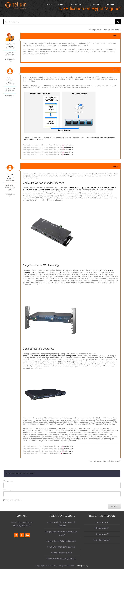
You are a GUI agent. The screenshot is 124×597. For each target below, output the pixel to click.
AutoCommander (102, 540)
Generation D (102, 522)
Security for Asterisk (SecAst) (62, 541)
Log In (114, 506)
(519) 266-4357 (24, 525)
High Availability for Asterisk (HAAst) (62, 524)
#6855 (115, 166)
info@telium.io (25, 522)
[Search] (118, 21)
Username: (8, 481)
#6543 (115, 35)
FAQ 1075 (102, 418)
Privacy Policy (82, 566)
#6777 (115, 69)
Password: (7, 490)
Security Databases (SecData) (62, 558)
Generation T (102, 534)
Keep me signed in (13, 500)
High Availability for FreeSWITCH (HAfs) (62, 533)
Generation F (102, 528)
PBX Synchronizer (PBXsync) (62, 547)
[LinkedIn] (27, 535)
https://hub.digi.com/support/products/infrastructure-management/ (49, 356)
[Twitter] (16, 535)
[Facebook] (22, 535)
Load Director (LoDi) (62, 553)
